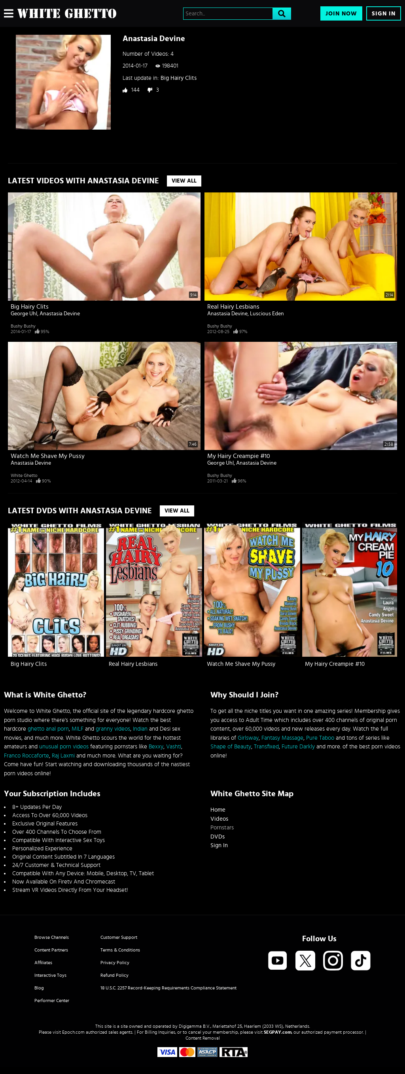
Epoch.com (73, 1032)
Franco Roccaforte (26, 756)
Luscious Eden (267, 314)
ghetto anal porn (48, 729)
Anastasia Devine (60, 314)
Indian (140, 729)
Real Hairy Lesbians (233, 306)
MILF (77, 729)
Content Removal (202, 1038)
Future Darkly (298, 747)
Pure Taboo (320, 738)
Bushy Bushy (23, 326)
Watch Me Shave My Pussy (48, 456)
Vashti (173, 747)
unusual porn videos (64, 747)
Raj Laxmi (63, 756)
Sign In (384, 14)
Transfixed (266, 747)
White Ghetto (24, 475)
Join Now (341, 14)
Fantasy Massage (282, 738)
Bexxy (156, 747)
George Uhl (24, 314)
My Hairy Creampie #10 (238, 456)
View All (184, 181)
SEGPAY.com (277, 1032)
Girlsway (248, 738)
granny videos (113, 729)
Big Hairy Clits (179, 78)
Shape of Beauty (230, 747)
